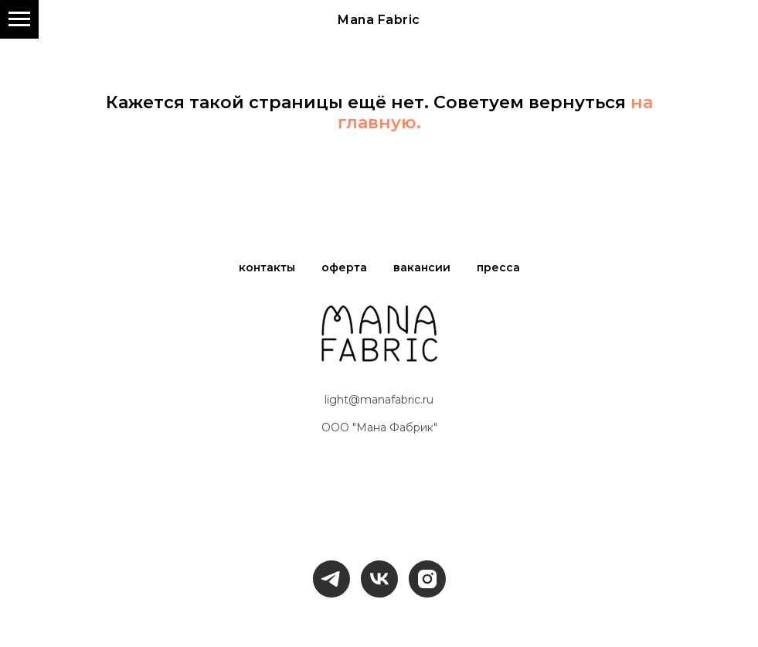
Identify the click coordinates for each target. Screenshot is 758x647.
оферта (344, 267)
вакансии (421, 267)
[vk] (379, 579)
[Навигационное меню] (19, 19)
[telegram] (331, 579)
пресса (498, 267)
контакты (267, 267)
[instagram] (427, 579)
